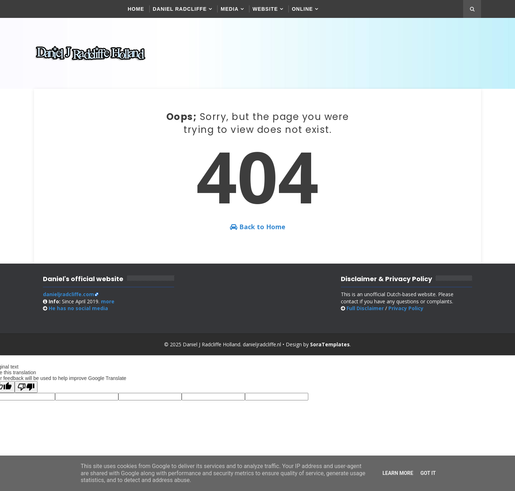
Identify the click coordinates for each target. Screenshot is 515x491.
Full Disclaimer (365, 308)
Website (265, 9)
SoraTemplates (330, 344)
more (107, 301)
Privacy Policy (405, 308)
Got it (428, 473)
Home (136, 9)
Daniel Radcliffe (180, 9)
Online (302, 9)
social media (78, 308)
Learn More (397, 473)
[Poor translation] (26, 387)
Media (230, 9)
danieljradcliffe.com (68, 294)
